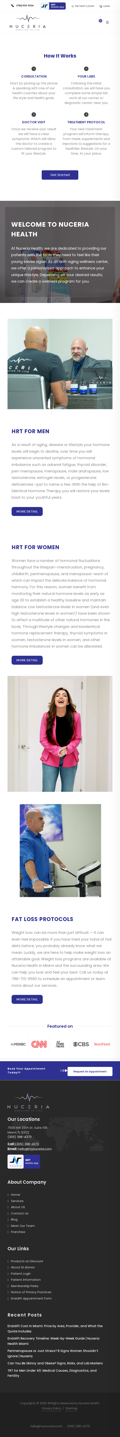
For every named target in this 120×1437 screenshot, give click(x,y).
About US (18, 1207)
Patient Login (82, 6)
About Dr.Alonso (23, 1267)
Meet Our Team (23, 1226)
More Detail (27, 511)
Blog (14, 1219)
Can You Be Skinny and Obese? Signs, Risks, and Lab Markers (55, 1363)
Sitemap (71, 1408)
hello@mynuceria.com (30, 1149)
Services (17, 1201)
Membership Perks (24, 1286)
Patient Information (26, 1279)
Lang (104, 6)
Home (15, 1194)
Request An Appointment (90, 1071)
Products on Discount (27, 1261)
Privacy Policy (51, 1408)
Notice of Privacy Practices (31, 1292)
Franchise (18, 1232)
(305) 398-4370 (20, 1137)
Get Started (60, 175)
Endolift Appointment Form (31, 1298)
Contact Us (19, 1213)
